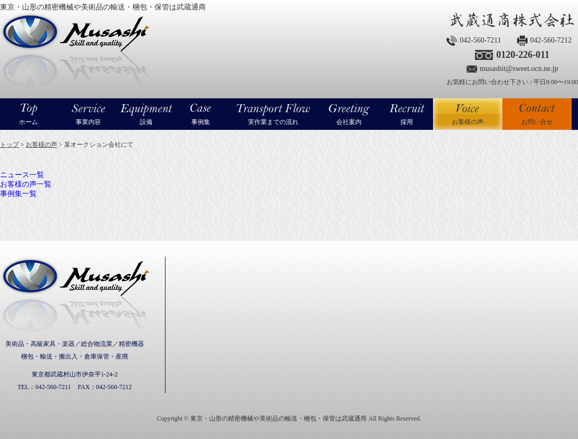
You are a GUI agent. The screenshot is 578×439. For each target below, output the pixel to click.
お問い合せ (537, 122)
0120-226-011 (522, 54)
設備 (146, 122)
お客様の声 (467, 114)
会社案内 (349, 122)
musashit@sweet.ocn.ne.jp (519, 69)
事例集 (200, 122)
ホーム (28, 122)
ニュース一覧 (22, 175)
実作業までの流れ (273, 122)
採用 (406, 122)
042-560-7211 (480, 40)
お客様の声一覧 (25, 184)
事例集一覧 (18, 194)
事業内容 (88, 122)
